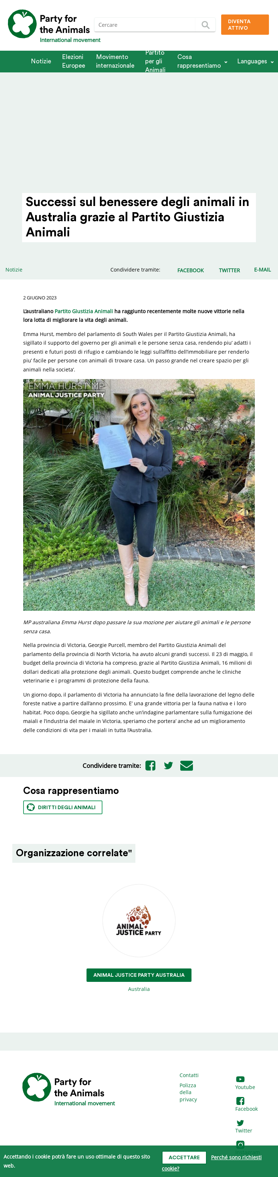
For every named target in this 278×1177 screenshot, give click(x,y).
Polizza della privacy (188, 1092)
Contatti (189, 1075)
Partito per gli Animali (155, 61)
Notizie (41, 61)
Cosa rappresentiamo (199, 61)
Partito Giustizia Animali (84, 311)
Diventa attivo (239, 25)
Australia (139, 938)
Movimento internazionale (115, 61)
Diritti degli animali (61, 807)
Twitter (243, 1127)
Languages (252, 61)
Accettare (184, 1157)
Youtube (245, 1083)
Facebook (246, 1105)
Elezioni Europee (73, 61)
